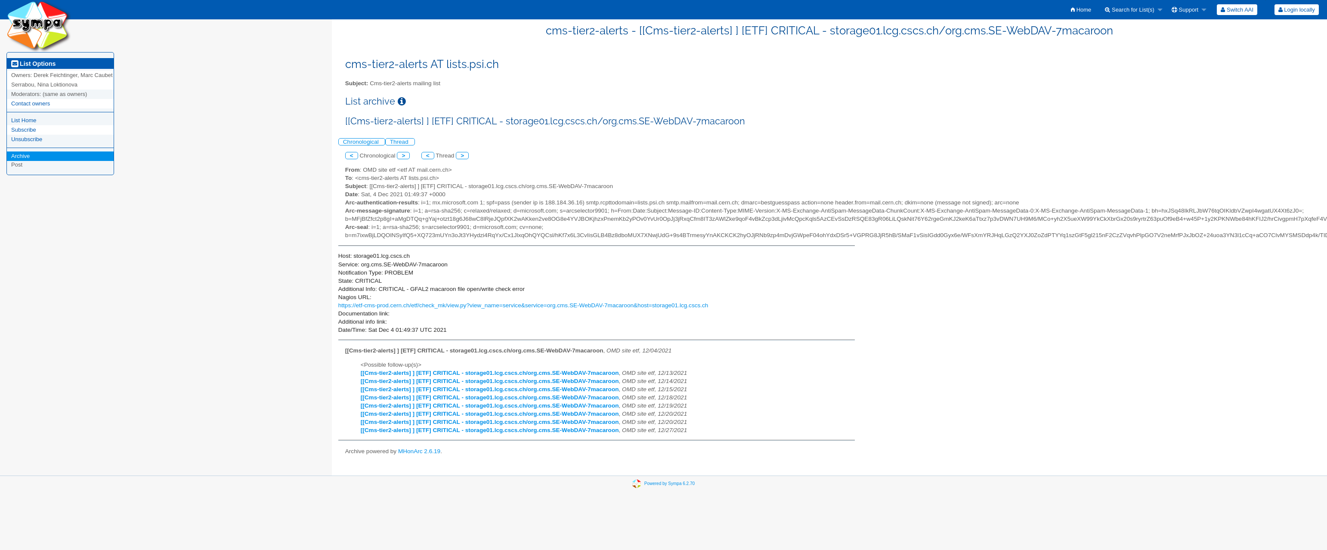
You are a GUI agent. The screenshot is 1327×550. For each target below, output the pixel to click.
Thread (400, 142)
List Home (24, 120)
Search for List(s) (1129, 9)
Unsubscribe (26, 139)
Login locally (1296, 9)
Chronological (361, 142)
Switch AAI (1237, 9)
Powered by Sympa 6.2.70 (669, 483)
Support (1185, 9)
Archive (20, 156)
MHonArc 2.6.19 (419, 451)
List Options (33, 63)
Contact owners (30, 103)
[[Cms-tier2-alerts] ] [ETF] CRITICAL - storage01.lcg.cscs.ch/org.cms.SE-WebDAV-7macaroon (490, 373)
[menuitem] (1081, 9)
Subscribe (23, 130)
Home (1081, 9)
